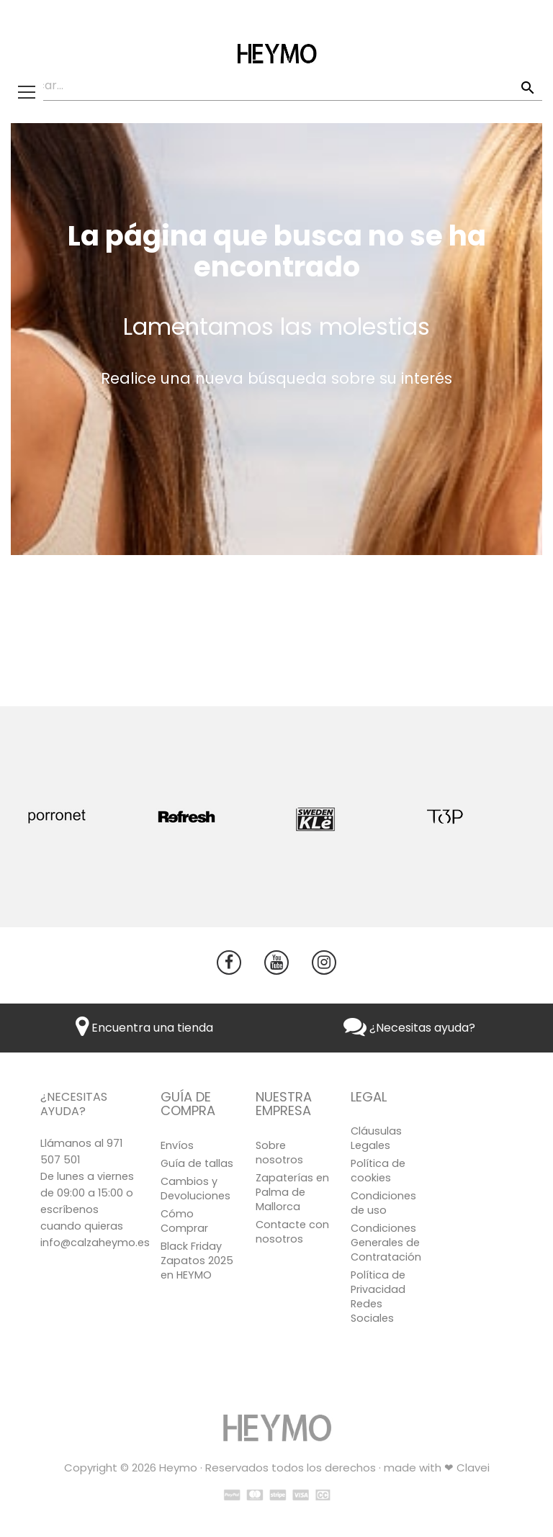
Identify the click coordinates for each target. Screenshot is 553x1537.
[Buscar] (276, 86)
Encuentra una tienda (144, 1027)
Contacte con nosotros (292, 1231)
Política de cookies (378, 1170)
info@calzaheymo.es (95, 1242)
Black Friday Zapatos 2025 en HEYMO (197, 1260)
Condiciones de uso (383, 1203)
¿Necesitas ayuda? (409, 1027)
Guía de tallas (197, 1163)
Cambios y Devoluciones (195, 1188)
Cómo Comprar (184, 1221)
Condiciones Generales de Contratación (386, 1242)
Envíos (177, 1145)
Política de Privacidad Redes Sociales (378, 1296)
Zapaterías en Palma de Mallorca (292, 1192)
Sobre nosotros (279, 1152)
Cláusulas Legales (376, 1138)
